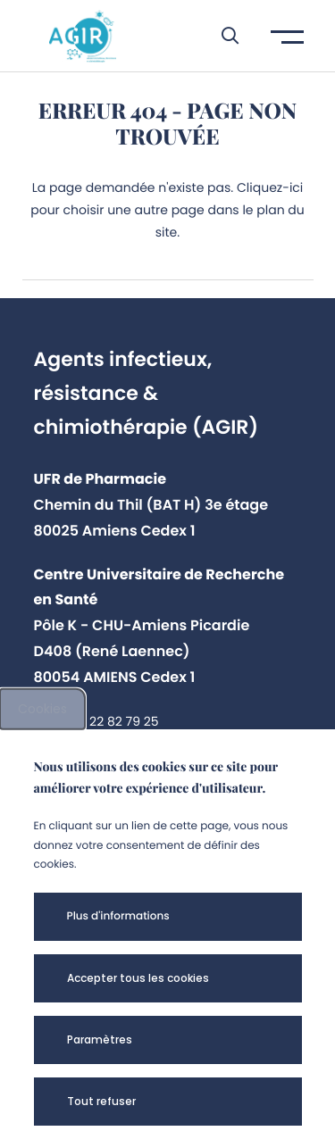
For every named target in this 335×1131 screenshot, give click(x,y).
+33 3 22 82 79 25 (105, 721)
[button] (221, 36)
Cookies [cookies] (42, 709)
